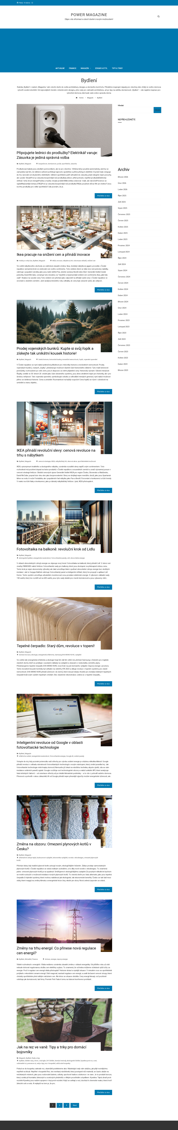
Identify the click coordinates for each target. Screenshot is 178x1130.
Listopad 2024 (123, 252)
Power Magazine (89, 14)
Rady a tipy (36, 1058)
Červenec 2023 (124, 345)
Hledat (121, 105)
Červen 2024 (123, 283)
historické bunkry (55, 359)
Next (75, 1105)
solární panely (79, 756)
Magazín (28, 164)
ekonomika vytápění (60, 858)
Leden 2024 (122, 314)
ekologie (34, 655)
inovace (59, 261)
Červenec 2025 (124, 214)
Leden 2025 (122, 239)
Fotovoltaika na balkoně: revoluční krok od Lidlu (56, 549)
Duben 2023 (122, 364)
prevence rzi (31, 1063)
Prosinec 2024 (124, 245)
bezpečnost (42, 164)
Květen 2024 (123, 289)
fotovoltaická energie (58, 756)
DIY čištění (50, 1061)
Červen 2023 (123, 351)
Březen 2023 (123, 370)
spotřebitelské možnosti (87, 461)
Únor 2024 (122, 308)
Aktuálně (28, 959)
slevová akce (72, 461)
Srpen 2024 (122, 270)
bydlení (21, 1061)
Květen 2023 (123, 358)
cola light (42, 1061)
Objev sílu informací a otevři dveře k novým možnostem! (89, 19)
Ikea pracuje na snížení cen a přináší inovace (53, 254)
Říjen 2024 (122, 258)
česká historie (43, 359)
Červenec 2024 (124, 277)
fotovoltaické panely (58, 558)
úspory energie (62, 959)
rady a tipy (40, 1063)
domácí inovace (25, 655)
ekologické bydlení (26, 558)
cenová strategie (44, 461)
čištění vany (29, 1061)
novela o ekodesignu (75, 858)
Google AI (69, 756)
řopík (81, 359)
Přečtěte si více (103, 196)
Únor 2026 (122, 183)
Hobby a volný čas (25, 261)
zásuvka (74, 164)
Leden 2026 (122, 189)
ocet (95, 1061)
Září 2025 (122, 202)
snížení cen (91, 261)
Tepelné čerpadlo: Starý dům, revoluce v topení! (56, 646)
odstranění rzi (22, 1063)
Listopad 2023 (123, 327)
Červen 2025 (123, 220)
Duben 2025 (122, 233)
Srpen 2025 (122, 208)
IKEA (54, 261)
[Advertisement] (89, 46)
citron (36, 1061)
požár (59, 164)
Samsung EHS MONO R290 (64, 655)
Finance (35, 959)
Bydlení (21, 164)
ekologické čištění (73, 1061)
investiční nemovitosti (70, 359)
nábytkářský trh (61, 461)
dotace (47, 959)
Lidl (68, 558)
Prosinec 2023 (124, 320)
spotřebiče (66, 164)
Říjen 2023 (122, 333)
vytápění (78, 655)
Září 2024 (122, 264)
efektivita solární (25, 756)
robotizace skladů (80, 261)
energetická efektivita (46, 655)
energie (53, 959)
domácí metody (60, 1061)
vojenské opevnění (90, 359)
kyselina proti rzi (87, 1061)
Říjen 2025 (122, 196)
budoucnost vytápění (44, 858)
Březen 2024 (123, 302)
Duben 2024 (122, 295)
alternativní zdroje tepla (27, 858)
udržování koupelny (63, 1063)
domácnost (52, 164)
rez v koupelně (50, 1063)
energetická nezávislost (42, 558)
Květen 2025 (123, 227)
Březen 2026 (123, 177)
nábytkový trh (68, 261)
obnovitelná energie (77, 558)
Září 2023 (122, 339)
